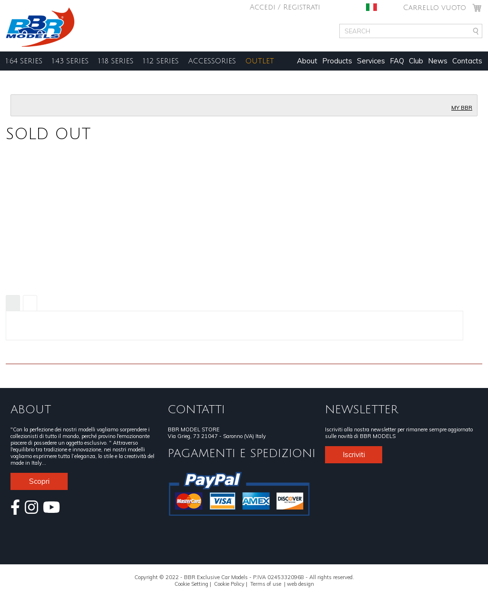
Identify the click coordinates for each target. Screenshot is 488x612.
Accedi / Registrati (285, 7)
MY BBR (461, 107)
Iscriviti (354, 454)
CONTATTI (196, 409)
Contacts (467, 60)
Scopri (39, 481)
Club (416, 60)
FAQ (397, 60)
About (307, 60)
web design (300, 584)
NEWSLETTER (361, 409)
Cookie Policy (229, 584)
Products (337, 60)
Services (371, 60)
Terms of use (265, 584)
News (437, 60)
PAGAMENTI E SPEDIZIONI (241, 453)
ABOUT (30, 409)
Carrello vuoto (434, 7)
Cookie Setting (191, 584)
